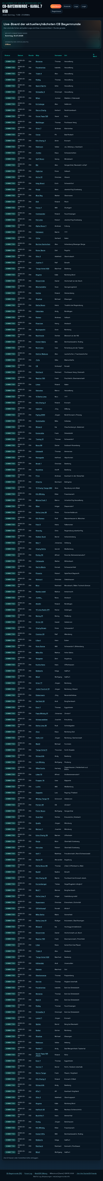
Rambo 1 (39, 1049)
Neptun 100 (40, 378)
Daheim (39, 969)
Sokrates (39, 391)
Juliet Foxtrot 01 (42, 689)
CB (37, 366)
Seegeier (39, 659)
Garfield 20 (40, 701)
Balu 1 (38, 543)
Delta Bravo (40, 305)
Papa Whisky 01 (42, 713)
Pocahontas (40, 68)
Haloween (39, 232)
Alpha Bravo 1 (41, 226)
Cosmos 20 (40, 634)
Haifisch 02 (40, 1110)
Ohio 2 (38, 256)
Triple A (39, 74)
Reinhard (39, 372)
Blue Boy (39, 196)
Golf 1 (38, 854)
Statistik (67, 6)
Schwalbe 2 (40, 92)
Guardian (39, 817)
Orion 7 (38, 128)
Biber (38, 506)
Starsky (39, 531)
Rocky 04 (39, 555)
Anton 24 (39, 622)
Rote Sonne (40, 646)
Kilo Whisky (40, 494)
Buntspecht (40, 330)
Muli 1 (38, 890)
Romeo (38, 317)
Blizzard (39, 427)
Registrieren (56, 11)
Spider (38, 1024)
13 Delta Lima (41, 397)
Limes (38, 384)
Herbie (38, 293)
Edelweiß (39, 451)
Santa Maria (41, 567)
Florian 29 (40, 805)
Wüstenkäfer (41, 287)
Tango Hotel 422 (42, 269)
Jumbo (38, 153)
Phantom (39, 323)
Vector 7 (39, 1067)
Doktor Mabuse (42, 354)
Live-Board (56, 6)
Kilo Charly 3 (41, 141)
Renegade (40, 458)
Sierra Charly (41, 110)
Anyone (39, 275)
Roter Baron (40, 250)
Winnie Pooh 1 (41, 500)
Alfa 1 (38, 1091)
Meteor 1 (39, 829)
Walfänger (40, 122)
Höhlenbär (40, 963)
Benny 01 (39, 616)
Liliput (38, 640)
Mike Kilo (39, 653)
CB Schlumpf (41, 908)
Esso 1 (38, 707)
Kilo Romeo (40, 518)
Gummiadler (40, 421)
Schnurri (39, 579)
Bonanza (39, 61)
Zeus (38, 732)
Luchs (38, 787)
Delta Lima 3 (41, 896)
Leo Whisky (40, 762)
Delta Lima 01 (41, 921)
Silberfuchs (40, 768)
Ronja (38, 189)
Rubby (38, 80)
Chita (38, 238)
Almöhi (38, 604)
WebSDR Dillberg (41, 1173)
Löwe (38, 945)
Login (84, 6)
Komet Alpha (41, 342)
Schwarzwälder (42, 720)
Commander (40, 214)
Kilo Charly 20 (41, 878)
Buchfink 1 (40, 1116)
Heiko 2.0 (39, 738)
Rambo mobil (41, 592)
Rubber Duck (41, 537)
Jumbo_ (39, 598)
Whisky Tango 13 (42, 799)
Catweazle (40, 561)
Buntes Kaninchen (43, 244)
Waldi (38, 744)
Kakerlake (40, 311)
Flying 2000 (40, 415)
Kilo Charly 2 (41, 403)
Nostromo (40, 348)
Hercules (39, 220)
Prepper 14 (40, 780)
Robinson (39, 147)
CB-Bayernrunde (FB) (14, 1173)
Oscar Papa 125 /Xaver (42, 1055)
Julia (38, 360)
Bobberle (39, 671)
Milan (38, 98)
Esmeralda (40, 433)
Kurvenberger (41, 884)
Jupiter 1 (39, 263)
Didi (37, 202)
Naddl (38, 872)
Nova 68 (39, 445)
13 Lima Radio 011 (42, 610)
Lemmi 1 (39, 1018)
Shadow (39, 299)
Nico (37, 585)
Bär (37, 165)
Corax (38, 135)
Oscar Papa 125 (42, 116)
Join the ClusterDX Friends (87, 1173)
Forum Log (28, 1173)
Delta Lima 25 (41, 726)
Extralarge (40, 104)
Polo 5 (38, 525)
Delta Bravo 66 (41, 866)
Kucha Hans (40, 665)
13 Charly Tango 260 (44, 488)
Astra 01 (39, 177)
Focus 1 (39, 208)
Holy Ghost (40, 183)
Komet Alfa (40, 1134)
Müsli (38, 677)
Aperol (38, 1000)
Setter (38, 1030)
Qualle (38, 823)
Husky (38, 1122)
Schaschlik (40, 756)
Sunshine (39, 470)
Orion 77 (39, 683)
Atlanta (39, 482)
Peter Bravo (40, 811)
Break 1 (38, 464)
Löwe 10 (39, 774)
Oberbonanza (41, 975)
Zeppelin (39, 793)
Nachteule (40, 336)
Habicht (39, 409)
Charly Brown (41, 628)
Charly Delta (41, 549)
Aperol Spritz (41, 86)
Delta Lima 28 (41, 512)
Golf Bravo (40, 159)
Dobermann (40, 695)
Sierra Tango (41, 1073)
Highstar (39, 171)
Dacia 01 (39, 860)
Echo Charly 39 (42, 835)
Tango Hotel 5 (41, 750)
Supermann (40, 902)
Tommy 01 (40, 439)
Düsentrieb (40, 281)
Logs (76, 6)
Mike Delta (40, 915)
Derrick (38, 982)
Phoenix (39, 573)
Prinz (38, 476)
